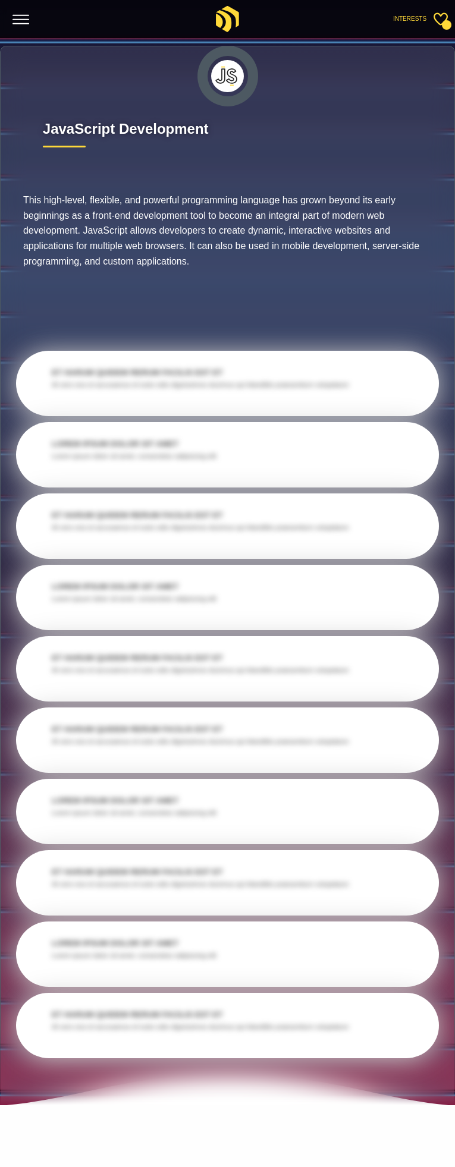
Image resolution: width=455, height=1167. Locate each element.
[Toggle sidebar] (440, 19)
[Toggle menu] (21, 20)
